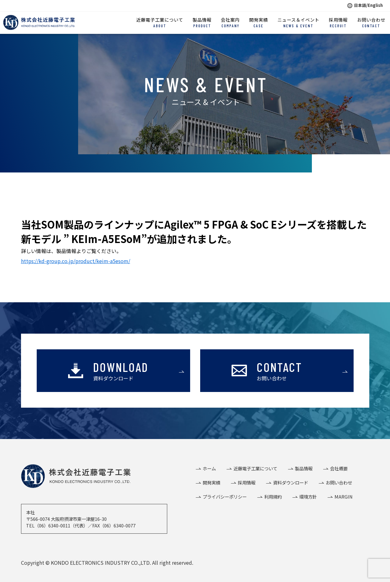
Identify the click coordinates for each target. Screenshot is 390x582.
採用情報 (338, 22)
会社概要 (339, 468)
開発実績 (258, 22)
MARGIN (343, 496)
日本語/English (365, 5)
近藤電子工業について (159, 22)
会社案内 (230, 22)
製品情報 (202, 22)
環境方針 (308, 496)
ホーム (209, 468)
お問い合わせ (371, 22)
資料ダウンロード (290, 482)
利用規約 (273, 496)
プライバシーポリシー (225, 496)
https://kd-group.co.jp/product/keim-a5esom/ (75, 261)
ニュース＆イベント (298, 22)
